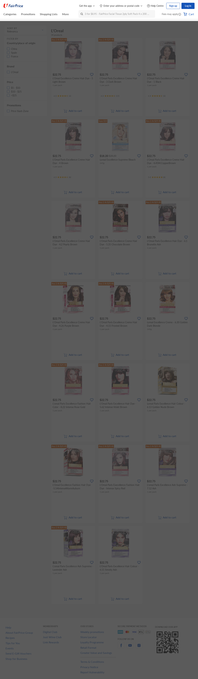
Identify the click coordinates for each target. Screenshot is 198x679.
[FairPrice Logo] (13, 6)
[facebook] (121, 647)
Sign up (173, 5)
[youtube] (130, 647)
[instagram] (139, 647)
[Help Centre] (155, 6)
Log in (188, 5)
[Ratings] (62, 96)
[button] (179, 14)
